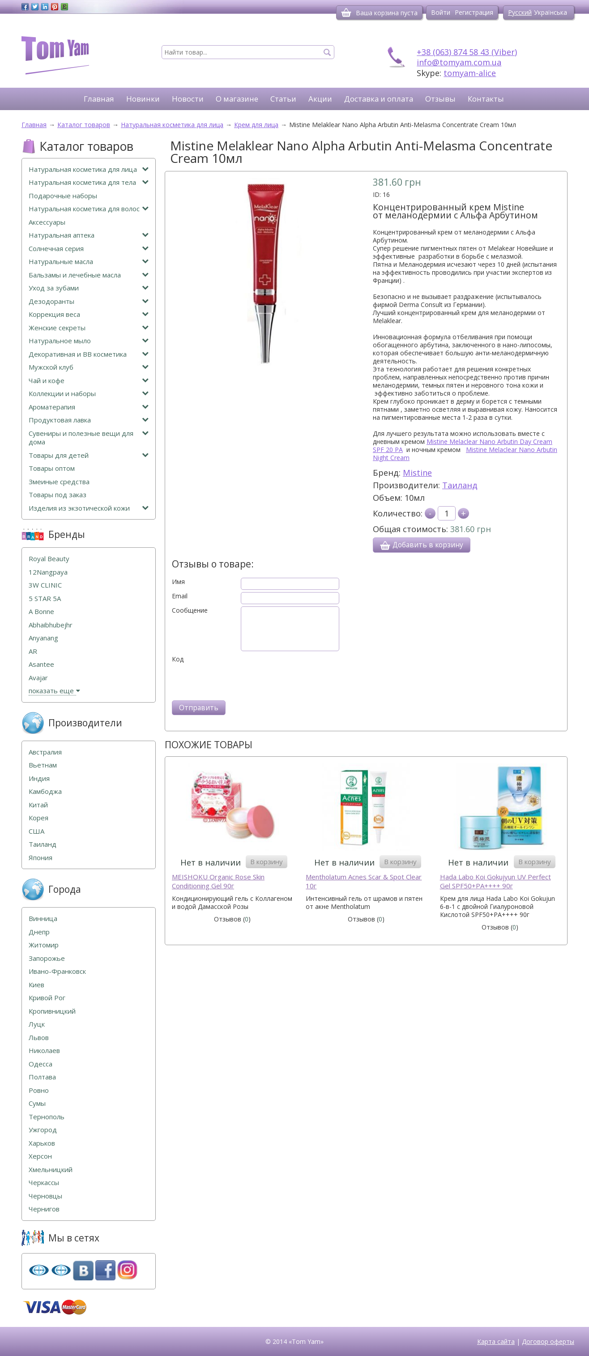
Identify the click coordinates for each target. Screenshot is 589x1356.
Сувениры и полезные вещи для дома (89, 438)
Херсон (40, 1156)
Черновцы (45, 1196)
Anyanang (43, 638)
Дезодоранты (89, 301)
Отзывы (440, 99)
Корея (38, 818)
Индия (39, 778)
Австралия (45, 752)
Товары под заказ (57, 494)
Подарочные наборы (63, 196)
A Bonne (41, 611)
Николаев (44, 1050)
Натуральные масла (89, 261)
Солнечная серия (89, 248)
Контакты (486, 99)
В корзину (266, 861)
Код (178, 659)
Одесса (40, 1064)
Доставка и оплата (378, 99)
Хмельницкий (51, 1169)
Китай (38, 805)
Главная (99, 99)
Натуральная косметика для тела (89, 182)
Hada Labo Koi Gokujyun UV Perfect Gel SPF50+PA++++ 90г (495, 881)
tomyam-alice (470, 73)
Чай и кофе (89, 380)
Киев (36, 985)
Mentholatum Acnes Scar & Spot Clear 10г (364, 881)
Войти (440, 12)
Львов (39, 1037)
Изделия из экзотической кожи (89, 508)
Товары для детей (89, 455)
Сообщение (190, 610)
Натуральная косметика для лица (89, 169)
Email (180, 596)
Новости (188, 99)
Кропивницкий (52, 1011)
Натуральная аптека (89, 235)
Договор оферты (548, 1341)
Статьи (283, 99)
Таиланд (460, 485)
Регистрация (474, 12)
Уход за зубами (89, 288)
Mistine (417, 472)
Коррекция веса (89, 314)
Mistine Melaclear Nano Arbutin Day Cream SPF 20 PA (462, 445)
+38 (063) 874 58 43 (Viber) (467, 52)
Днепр (39, 932)
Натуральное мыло (89, 341)
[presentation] (240, 680)
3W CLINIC (45, 585)
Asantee (41, 664)
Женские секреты (89, 328)
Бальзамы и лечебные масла (89, 275)
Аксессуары (47, 222)
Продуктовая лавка (89, 420)
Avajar (38, 678)
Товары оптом (52, 468)
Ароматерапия (89, 407)
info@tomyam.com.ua (459, 62)
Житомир (44, 945)
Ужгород (43, 1130)
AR (33, 651)
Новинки (143, 99)
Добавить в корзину (421, 545)
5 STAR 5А (45, 598)
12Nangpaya (48, 572)
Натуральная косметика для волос (89, 209)
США (36, 831)
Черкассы (44, 1182)
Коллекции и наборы (89, 393)
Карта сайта (496, 1341)
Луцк (37, 1024)
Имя (178, 582)
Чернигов (44, 1209)
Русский (520, 12)
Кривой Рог (47, 998)
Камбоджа (45, 791)
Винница (43, 918)
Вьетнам (43, 765)
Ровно (39, 1090)
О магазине (237, 99)
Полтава (42, 1077)
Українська (550, 12)
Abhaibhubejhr (51, 625)
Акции (320, 99)
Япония (40, 857)
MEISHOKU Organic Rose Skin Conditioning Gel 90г (218, 881)
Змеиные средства (59, 482)
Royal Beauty (49, 558)
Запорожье (47, 958)
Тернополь (46, 1117)
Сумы (37, 1103)
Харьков (42, 1143)
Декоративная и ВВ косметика (89, 354)
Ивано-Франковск (57, 971)
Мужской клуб (89, 367)
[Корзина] (346, 12)
